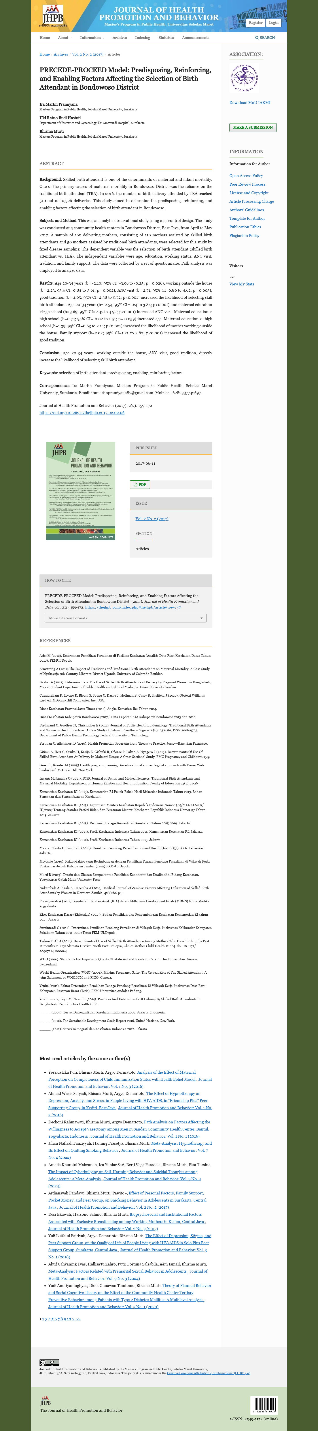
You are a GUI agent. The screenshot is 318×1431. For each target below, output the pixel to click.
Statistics (166, 37)
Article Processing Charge (251, 201)
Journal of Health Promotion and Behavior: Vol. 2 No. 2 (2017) (114, 1207)
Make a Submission (253, 127)
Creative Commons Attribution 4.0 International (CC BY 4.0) (208, 1373)
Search (265, 37)
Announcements (195, 37)
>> (78, 1319)
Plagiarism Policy (244, 235)
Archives (120, 37)
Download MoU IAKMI (250, 102)
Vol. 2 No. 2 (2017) (87, 54)
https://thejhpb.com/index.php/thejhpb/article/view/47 (133, 607)
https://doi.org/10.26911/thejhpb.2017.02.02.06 (82, 412)
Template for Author (247, 218)
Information (91, 37)
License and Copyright (249, 193)
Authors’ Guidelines (246, 210)
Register (256, 22)
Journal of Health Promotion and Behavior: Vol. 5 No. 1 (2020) (103, 1306)
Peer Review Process (247, 184)
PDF (142, 484)
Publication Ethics (245, 227)
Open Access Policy (246, 175)
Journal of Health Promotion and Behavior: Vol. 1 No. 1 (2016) (145, 1136)
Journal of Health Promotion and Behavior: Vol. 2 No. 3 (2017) (103, 1228)
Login (273, 22)
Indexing (142, 37)
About (63, 37)
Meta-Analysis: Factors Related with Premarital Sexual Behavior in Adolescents (117, 1271)
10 (69, 1319)
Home (45, 37)
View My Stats (241, 284)
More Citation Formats (68, 618)
